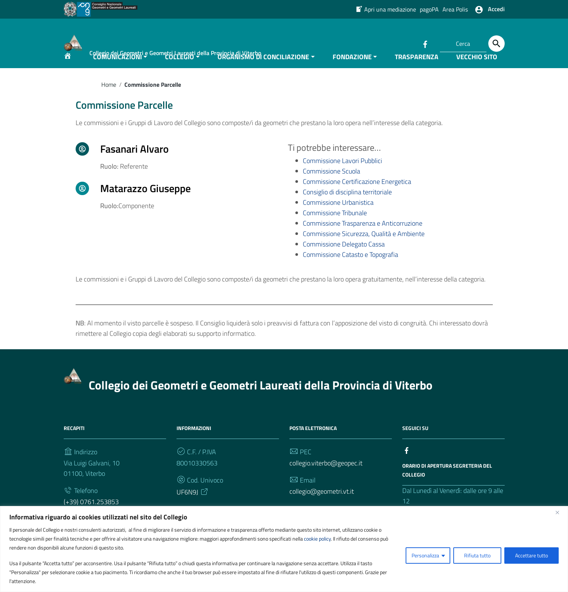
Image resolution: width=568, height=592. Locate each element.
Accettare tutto (531, 555)
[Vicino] (560, 512)
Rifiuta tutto (477, 555)
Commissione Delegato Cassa (344, 260)
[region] (284, 549)
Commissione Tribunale (335, 228)
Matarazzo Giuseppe (145, 203)
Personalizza (425, 555)
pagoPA (429, 9)
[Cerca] (496, 43)
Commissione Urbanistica (338, 218)
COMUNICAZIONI (117, 72)
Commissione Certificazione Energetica (357, 197)
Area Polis (455, 9)
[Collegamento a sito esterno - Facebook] (425, 43)
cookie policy (317, 538)
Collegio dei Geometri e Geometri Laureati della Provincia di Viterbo (260, 400)
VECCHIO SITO (476, 72)
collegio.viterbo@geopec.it (325, 478)
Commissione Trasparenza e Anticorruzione (362, 239)
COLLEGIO (179, 72)
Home (108, 99)
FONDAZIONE (352, 72)
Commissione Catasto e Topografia (350, 270)
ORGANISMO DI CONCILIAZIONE (263, 72)
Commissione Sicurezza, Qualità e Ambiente (364, 249)
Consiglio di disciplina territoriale (347, 208)
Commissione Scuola (331, 187)
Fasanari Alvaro (134, 164)
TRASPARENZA (416, 72)
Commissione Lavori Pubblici (342, 176)
